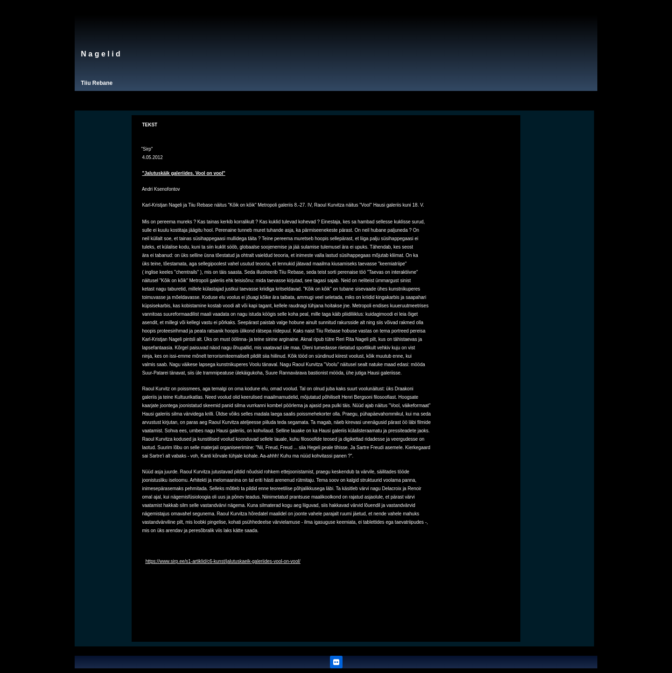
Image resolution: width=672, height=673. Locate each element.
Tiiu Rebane (96, 83)
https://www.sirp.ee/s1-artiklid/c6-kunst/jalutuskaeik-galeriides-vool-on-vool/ (223, 561)
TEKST (149, 124)
